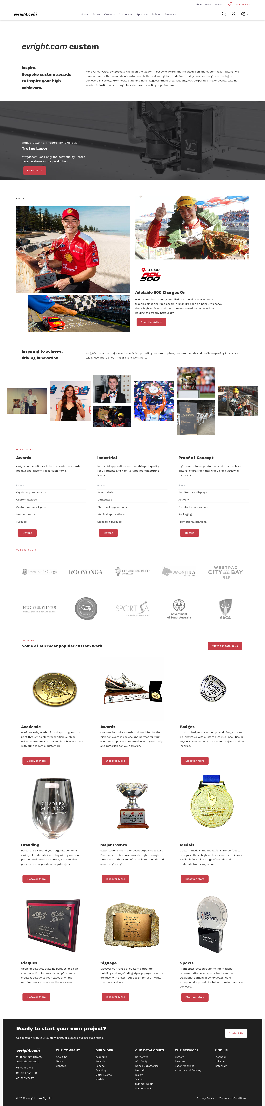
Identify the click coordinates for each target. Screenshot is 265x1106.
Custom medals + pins (30, 507)
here (143, 357)
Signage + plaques (109, 521)
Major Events (103, 1074)
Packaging (185, 514)
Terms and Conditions (232, 1098)
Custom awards (26, 499)
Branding (100, 1070)
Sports (142, 14)
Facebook (220, 1057)
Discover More (36, 760)
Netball (140, 1070)
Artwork (183, 499)
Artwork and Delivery (188, 1070)
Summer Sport (144, 1083)
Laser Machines (184, 1065)
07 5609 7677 (25, 1078)
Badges (100, 1065)
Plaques (21, 521)
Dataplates (104, 499)
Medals (99, 1079)
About (199, 4)
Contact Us (236, 1033)
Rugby (139, 1074)
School (156, 14)
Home (85, 14)
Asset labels (105, 492)
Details (27, 532)
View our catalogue (225, 645)
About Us (61, 1057)
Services (170, 14)
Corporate (125, 14)
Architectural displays (192, 492)
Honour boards (25, 514)
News (208, 4)
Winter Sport (143, 1088)
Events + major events (193, 507)
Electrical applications (112, 507)
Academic (101, 1057)
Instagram (220, 1065)
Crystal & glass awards (31, 492)
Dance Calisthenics (147, 1065)
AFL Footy (141, 1061)
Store (96, 14)
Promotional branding (192, 521)
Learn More (34, 170)
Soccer (139, 1079)
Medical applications (111, 514)
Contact (218, 4)
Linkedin (219, 1061)
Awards (100, 1061)
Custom (109, 14)
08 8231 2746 (239, 4)
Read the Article (151, 322)
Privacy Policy (205, 1098)
